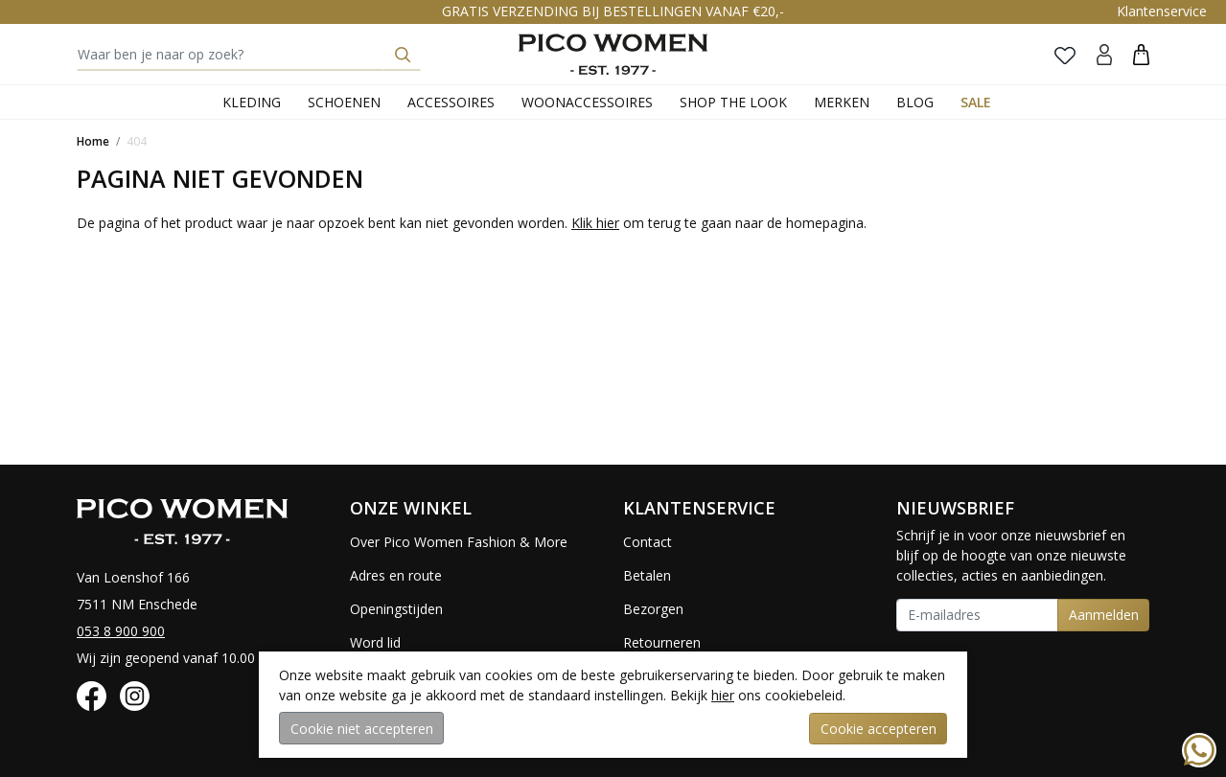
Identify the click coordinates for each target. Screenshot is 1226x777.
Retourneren (662, 642)
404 (137, 141)
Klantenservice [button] (1162, 11)
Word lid (375, 642)
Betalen (647, 575)
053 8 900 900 (121, 631)
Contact (647, 542)
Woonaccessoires (587, 102)
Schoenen (344, 102)
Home (93, 141)
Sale (975, 102)
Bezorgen (653, 609)
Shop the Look (733, 102)
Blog (915, 102)
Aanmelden (1104, 615)
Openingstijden (396, 609)
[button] (1141, 54)
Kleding (251, 102)
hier (722, 696)
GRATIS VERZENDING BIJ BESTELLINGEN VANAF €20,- (613, 11)
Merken (841, 102)
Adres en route (396, 575)
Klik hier (595, 223)
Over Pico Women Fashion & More (458, 542)
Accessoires (451, 102)
